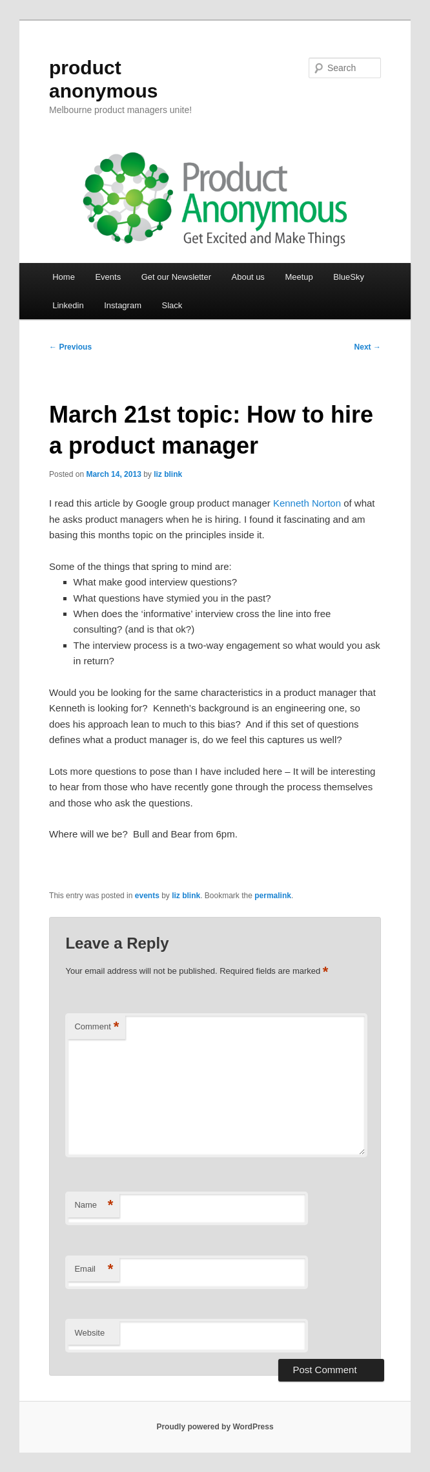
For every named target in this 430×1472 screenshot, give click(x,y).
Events (108, 277)
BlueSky (348, 277)
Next (367, 347)
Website (89, 1333)
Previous (70, 347)
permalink (272, 895)
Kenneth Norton (307, 503)
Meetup (298, 277)
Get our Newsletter (176, 277)
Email (93, 1269)
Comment (96, 1027)
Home (63, 277)
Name (93, 1205)
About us (248, 277)
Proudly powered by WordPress (214, 1426)
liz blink (168, 474)
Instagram (122, 305)
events (147, 895)
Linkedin (67, 305)
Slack (171, 305)
